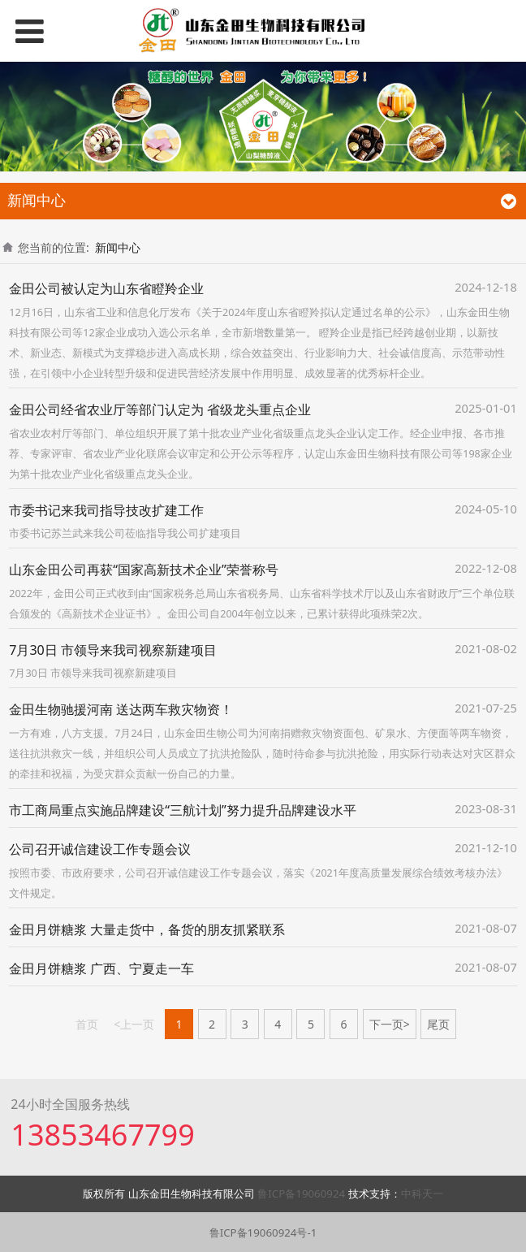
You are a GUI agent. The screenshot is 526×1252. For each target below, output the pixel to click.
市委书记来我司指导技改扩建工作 (106, 510)
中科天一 (422, 1193)
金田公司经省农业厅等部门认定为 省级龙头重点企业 (160, 409)
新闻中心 (117, 247)
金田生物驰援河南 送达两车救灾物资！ (121, 709)
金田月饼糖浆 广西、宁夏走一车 (101, 968)
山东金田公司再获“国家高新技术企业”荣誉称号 (143, 569)
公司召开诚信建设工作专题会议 (100, 849)
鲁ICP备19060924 (302, 1193)
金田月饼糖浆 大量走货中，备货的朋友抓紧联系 (147, 929)
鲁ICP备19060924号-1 (263, 1232)
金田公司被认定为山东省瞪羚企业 (106, 288)
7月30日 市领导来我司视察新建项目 (113, 650)
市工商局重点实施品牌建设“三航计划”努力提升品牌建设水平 (182, 810)
